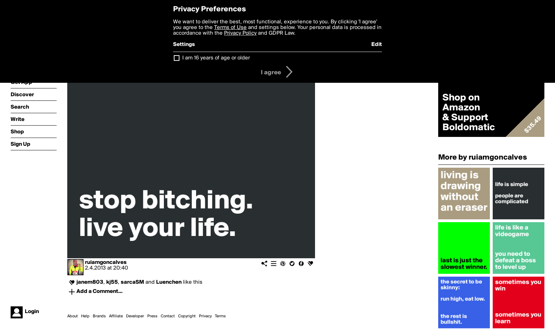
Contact (168, 316)
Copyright (187, 316)
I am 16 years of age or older (216, 58)
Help (85, 316)
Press (152, 316)
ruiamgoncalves (106, 262)
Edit (376, 44)
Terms (220, 316)
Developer (135, 316)
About (72, 316)
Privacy (205, 316)
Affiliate (116, 316)
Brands (99, 316)
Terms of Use (230, 27)
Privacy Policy (240, 33)
